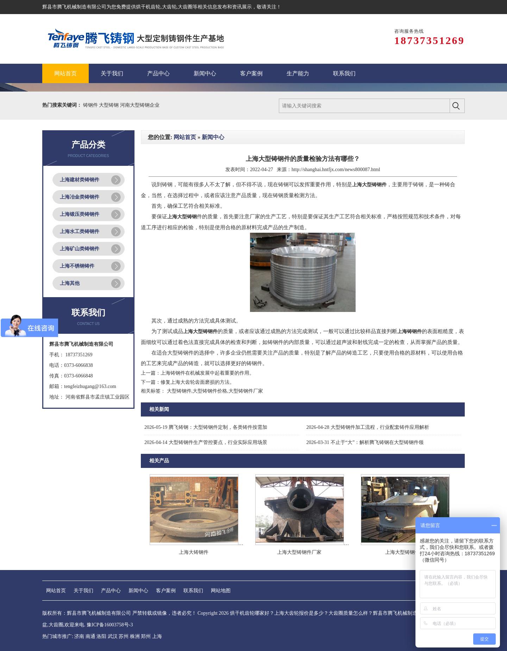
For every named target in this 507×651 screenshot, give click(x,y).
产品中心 (111, 590)
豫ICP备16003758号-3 (110, 624)
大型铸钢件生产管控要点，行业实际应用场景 (205, 442)
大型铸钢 (109, 105)
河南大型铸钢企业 (139, 105)
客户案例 (166, 590)
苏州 (124, 636)
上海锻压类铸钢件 (79, 214)
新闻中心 (213, 137)
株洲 (135, 636)
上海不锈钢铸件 (77, 266)
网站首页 (185, 137)
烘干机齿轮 (148, 7)
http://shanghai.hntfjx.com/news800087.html (336, 169)
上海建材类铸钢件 (79, 179)
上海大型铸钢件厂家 (299, 552)
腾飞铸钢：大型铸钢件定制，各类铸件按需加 (205, 427)
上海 (157, 636)
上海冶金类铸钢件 (79, 197)
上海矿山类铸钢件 (79, 248)
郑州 (146, 636)
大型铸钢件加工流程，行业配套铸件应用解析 (367, 427)
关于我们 (83, 590)
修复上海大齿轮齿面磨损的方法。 (197, 382)
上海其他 (70, 283)
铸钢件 (91, 105)
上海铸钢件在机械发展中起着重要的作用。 (207, 373)
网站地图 (221, 590)
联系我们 (193, 590)
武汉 (113, 636)
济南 (79, 636)
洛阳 (101, 636)
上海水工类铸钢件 (79, 231)
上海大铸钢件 (193, 552)
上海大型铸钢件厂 (405, 552)
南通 (90, 636)
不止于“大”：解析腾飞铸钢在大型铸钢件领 (365, 442)
